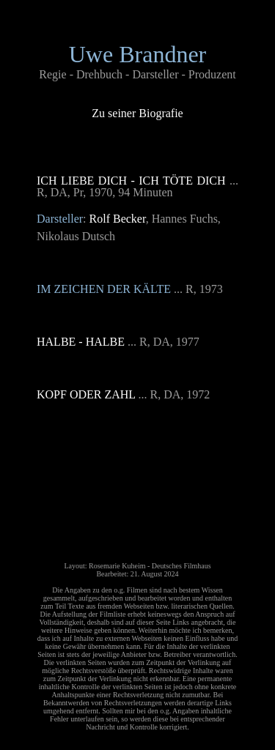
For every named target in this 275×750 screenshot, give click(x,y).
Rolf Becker (117, 218)
